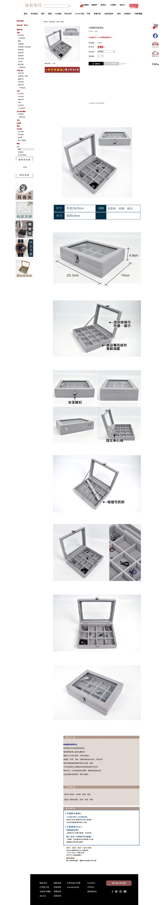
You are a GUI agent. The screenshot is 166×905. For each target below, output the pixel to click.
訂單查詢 (113, 5)
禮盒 (64, 22)
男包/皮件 (68, 14)
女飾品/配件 (108, 14)
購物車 (84, 5)
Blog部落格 (91, 883)
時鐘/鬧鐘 (138, 14)
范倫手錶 (97, 14)
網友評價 (43, 896)
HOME (48, 22)
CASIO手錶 (79, 14)
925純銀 (58, 14)
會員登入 (103, 5)
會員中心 (123, 5)
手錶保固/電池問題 (74, 887)
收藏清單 (94, 5)
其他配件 (127, 14)
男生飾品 (34, 14)
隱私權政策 (92, 891)
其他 (60, 22)
